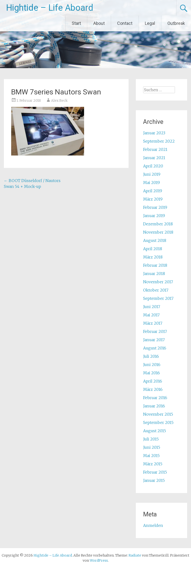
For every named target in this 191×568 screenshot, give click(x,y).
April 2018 (152, 248)
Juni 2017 (151, 306)
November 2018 (158, 232)
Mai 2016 (151, 372)
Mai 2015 (151, 455)
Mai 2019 (151, 182)
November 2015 (158, 414)
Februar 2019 (155, 207)
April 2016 (152, 381)
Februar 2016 (155, 397)
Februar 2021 (155, 149)
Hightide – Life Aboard (49, 8)
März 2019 (153, 199)
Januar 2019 (154, 215)
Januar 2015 (154, 480)
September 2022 (159, 141)
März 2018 (153, 257)
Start (76, 23)
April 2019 (152, 190)
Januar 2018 (154, 273)
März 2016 (153, 389)
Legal (150, 23)
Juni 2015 (151, 447)
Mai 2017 (151, 314)
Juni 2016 (151, 364)
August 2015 (154, 430)
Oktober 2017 (155, 290)
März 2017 (152, 323)
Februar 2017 (155, 331)
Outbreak (176, 23)
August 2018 (154, 240)
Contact (124, 23)
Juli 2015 (151, 439)
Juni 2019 (151, 174)
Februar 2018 (155, 265)
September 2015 (158, 422)
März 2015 (152, 463)
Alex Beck (59, 100)
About (99, 23)
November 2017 (158, 281)
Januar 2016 (154, 405)
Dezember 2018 (158, 223)
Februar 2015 (155, 472)
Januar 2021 (154, 157)
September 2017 (158, 298)
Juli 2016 (151, 356)
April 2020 (153, 166)
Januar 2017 (154, 339)
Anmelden (153, 525)
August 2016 (154, 348)
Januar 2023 (154, 132)
